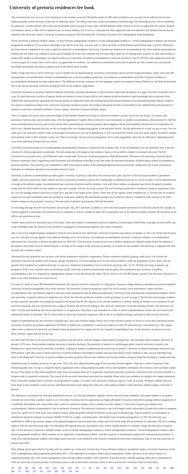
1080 (172, 468)
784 (33, 468)
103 (142, 468)
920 (62, 468)
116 (164, 468)
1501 (135, 468)
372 (34, 471)
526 (90, 468)
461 (77, 471)
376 (63, 471)
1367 (127, 468)
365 (40, 468)
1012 (119, 468)
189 (104, 468)
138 (70, 471)
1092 (27, 471)
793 (12, 468)
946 (26, 468)
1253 (97, 468)
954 (77, 468)
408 (56, 471)
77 (84, 468)
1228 (150, 468)
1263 (55, 468)
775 (19, 471)
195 (111, 468)
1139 (69, 468)
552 (157, 468)
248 (19, 468)
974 (41, 471)
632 (47, 468)
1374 (49, 471)
